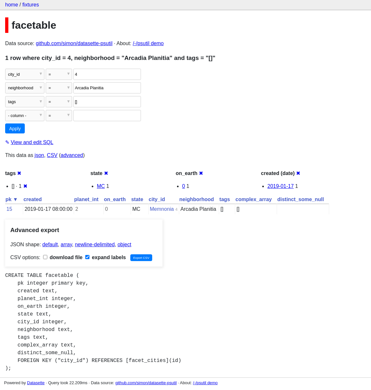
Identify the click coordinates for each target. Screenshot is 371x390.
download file (63, 257)
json (39, 155)
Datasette (36, 382)
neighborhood (196, 199)
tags (224, 199)
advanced (72, 155)
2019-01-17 (280, 186)
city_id (157, 199)
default (50, 244)
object (124, 244)
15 (9, 209)
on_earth (115, 199)
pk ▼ (11, 199)
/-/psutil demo (148, 43)
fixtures (30, 4)
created (32, 199)
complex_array (254, 199)
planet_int (86, 199)
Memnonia (162, 209)
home (11, 4)
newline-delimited (95, 244)
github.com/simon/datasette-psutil (74, 43)
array (66, 244)
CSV (52, 155)
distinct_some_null (300, 199)
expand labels (105, 257)
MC (101, 186)
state (137, 199)
